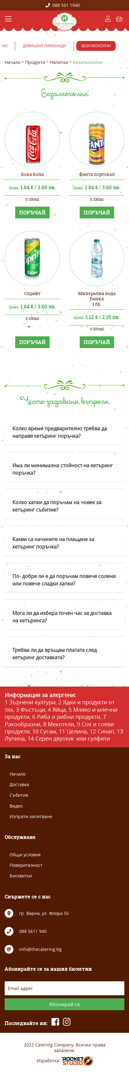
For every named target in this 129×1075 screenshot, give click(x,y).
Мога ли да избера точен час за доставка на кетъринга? (62, 617)
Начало (12, 62)
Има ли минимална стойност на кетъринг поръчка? (62, 469)
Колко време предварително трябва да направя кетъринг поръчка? (59, 432)
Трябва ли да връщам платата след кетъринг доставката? (54, 654)
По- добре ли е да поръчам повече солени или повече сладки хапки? (64, 580)
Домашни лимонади (44, 45)
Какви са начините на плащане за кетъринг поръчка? (53, 543)
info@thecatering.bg (40, 949)
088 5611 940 (33, 931)
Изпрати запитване (31, 816)
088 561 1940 (63, 5)
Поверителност (26, 865)
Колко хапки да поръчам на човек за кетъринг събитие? (56, 506)
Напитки (59, 62)
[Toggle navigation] (8, 19)
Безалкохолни (96, 45)
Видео (16, 806)
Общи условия (25, 855)
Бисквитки (21, 876)
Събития (19, 795)
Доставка (19, 784)
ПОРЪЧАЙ (32, 212)
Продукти (35, 62)
